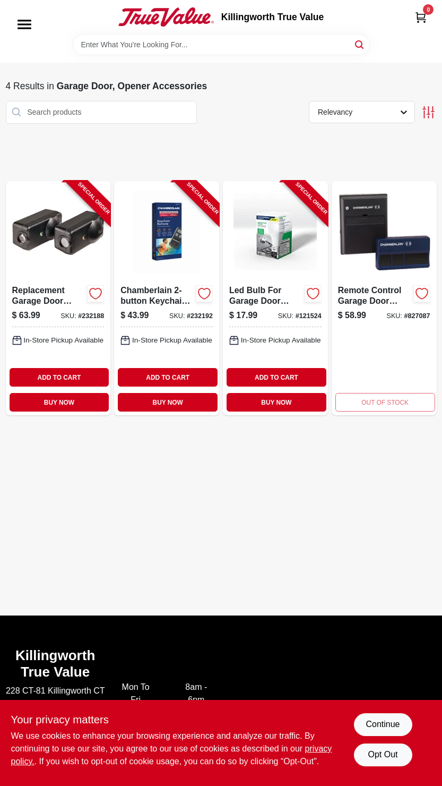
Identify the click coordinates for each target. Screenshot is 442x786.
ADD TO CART (59, 377)
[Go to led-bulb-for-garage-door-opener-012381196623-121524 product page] (275, 298)
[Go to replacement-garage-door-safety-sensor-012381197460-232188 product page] (58, 298)
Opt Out (382, 754)
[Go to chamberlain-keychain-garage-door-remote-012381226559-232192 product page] (166, 298)
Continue (383, 724)
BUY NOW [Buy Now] (59, 402)
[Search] (360, 44)
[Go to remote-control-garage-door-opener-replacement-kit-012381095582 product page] (384, 298)
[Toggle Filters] (428, 112)
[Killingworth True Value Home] (166, 17)
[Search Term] (221, 44)
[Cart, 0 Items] (420, 17)
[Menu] (24, 24)
